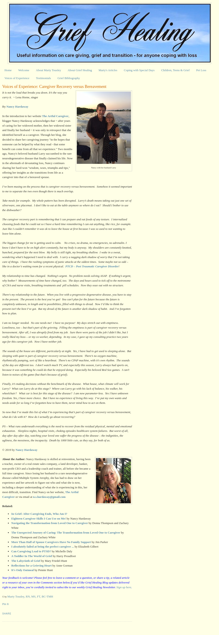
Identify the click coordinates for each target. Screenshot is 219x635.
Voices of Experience (17, 78)
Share (6, 613)
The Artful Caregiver (55, 116)
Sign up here (123, 587)
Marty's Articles (107, 70)
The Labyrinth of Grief (25, 560)
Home (8, 70)
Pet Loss (201, 70)
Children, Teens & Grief (175, 70)
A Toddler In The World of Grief (31, 556)
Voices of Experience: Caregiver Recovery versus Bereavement (54, 86)
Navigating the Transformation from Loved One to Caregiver (49, 523)
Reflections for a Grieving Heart (31, 565)
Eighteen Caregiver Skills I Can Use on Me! (38, 518)
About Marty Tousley (48, 70)
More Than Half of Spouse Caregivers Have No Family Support (51, 542)
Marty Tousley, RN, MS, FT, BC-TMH (30, 596)
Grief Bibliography (69, 78)
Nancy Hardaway (26, 450)
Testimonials (43, 78)
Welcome (23, 70)
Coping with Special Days (139, 70)
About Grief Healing (80, 70)
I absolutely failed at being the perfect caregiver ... (42, 546)
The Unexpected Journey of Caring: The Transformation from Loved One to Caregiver (65, 532)
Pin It (5, 604)
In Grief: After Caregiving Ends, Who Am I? (39, 513)
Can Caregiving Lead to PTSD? (31, 551)
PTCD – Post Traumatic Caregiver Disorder (91, 266)
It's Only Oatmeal (22, 570)
